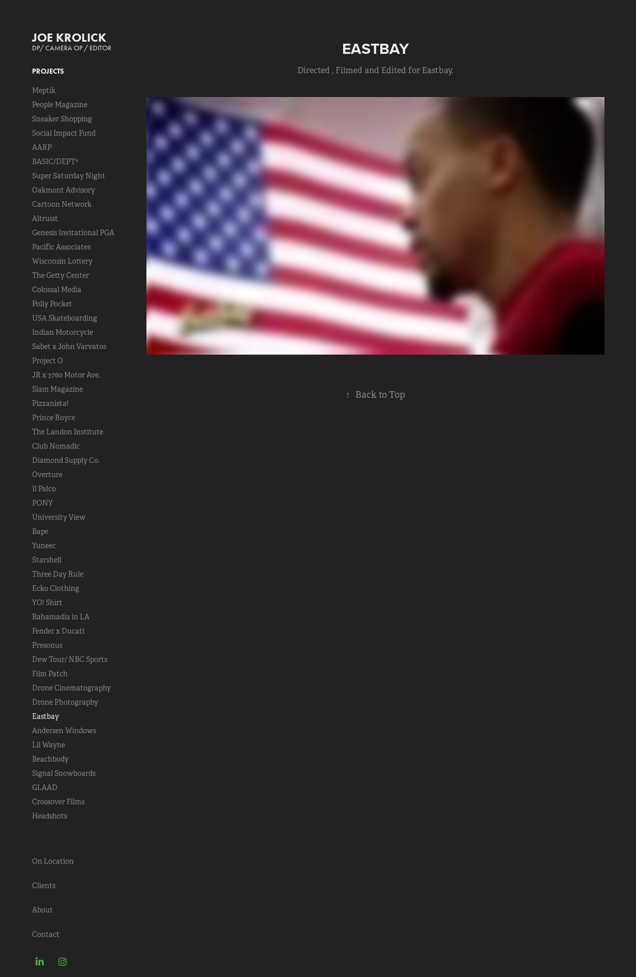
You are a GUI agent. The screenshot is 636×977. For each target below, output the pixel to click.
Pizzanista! (50, 403)
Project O (47, 360)
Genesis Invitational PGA (73, 232)
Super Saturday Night (68, 175)
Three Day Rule (57, 574)
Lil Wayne (48, 744)
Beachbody (50, 759)
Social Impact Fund (64, 133)
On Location (53, 861)
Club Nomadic (56, 446)
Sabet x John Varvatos (69, 346)
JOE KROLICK (69, 37)
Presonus (47, 645)
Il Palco (44, 488)
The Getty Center (60, 275)
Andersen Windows (64, 730)
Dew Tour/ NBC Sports (69, 659)
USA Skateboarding (64, 318)
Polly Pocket (52, 303)
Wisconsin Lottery (62, 261)
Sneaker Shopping (62, 118)
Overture (47, 474)
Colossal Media (56, 289)
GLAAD (44, 787)
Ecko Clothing (55, 588)
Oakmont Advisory (63, 190)
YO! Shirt (47, 602)
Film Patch (50, 673)
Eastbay (45, 716)
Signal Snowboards (64, 773)
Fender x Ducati (58, 631)
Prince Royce (53, 417)
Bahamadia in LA (60, 616)
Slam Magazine (57, 389)
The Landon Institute (67, 431)
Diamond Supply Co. (66, 460)
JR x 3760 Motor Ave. (66, 375)
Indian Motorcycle (62, 332)
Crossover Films (58, 801)
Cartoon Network (62, 204)
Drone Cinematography (71, 687)
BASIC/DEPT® (55, 161)
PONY (42, 503)
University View (58, 517)
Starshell (47, 559)
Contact (45, 934)
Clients (43, 885)
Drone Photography (65, 702)
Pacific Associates (61, 246)
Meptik (43, 90)
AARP (42, 147)
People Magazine (59, 104)
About (42, 910)
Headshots (49, 816)
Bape (40, 531)
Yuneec (44, 545)
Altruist (45, 218)
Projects (48, 71)
